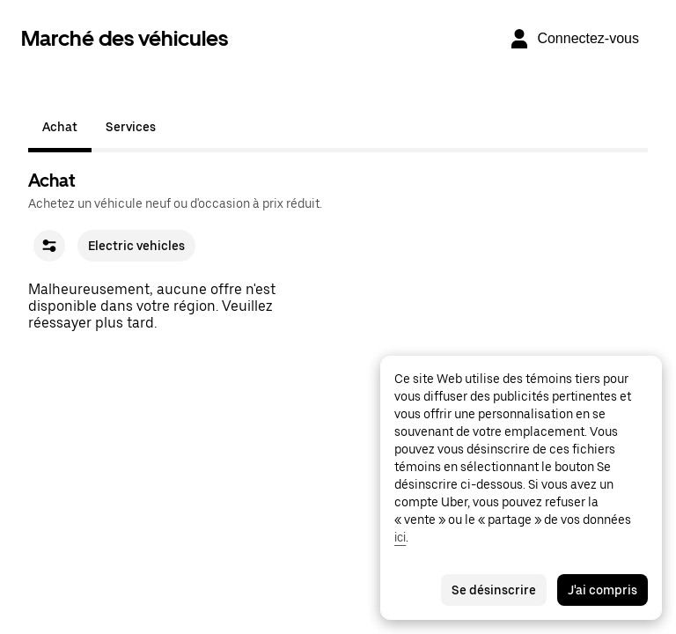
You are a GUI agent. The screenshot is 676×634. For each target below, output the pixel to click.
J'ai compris (602, 590)
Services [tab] (131, 127)
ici (400, 537)
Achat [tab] (59, 127)
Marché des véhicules (124, 38)
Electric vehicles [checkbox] (136, 246)
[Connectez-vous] (574, 38)
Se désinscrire (494, 590)
